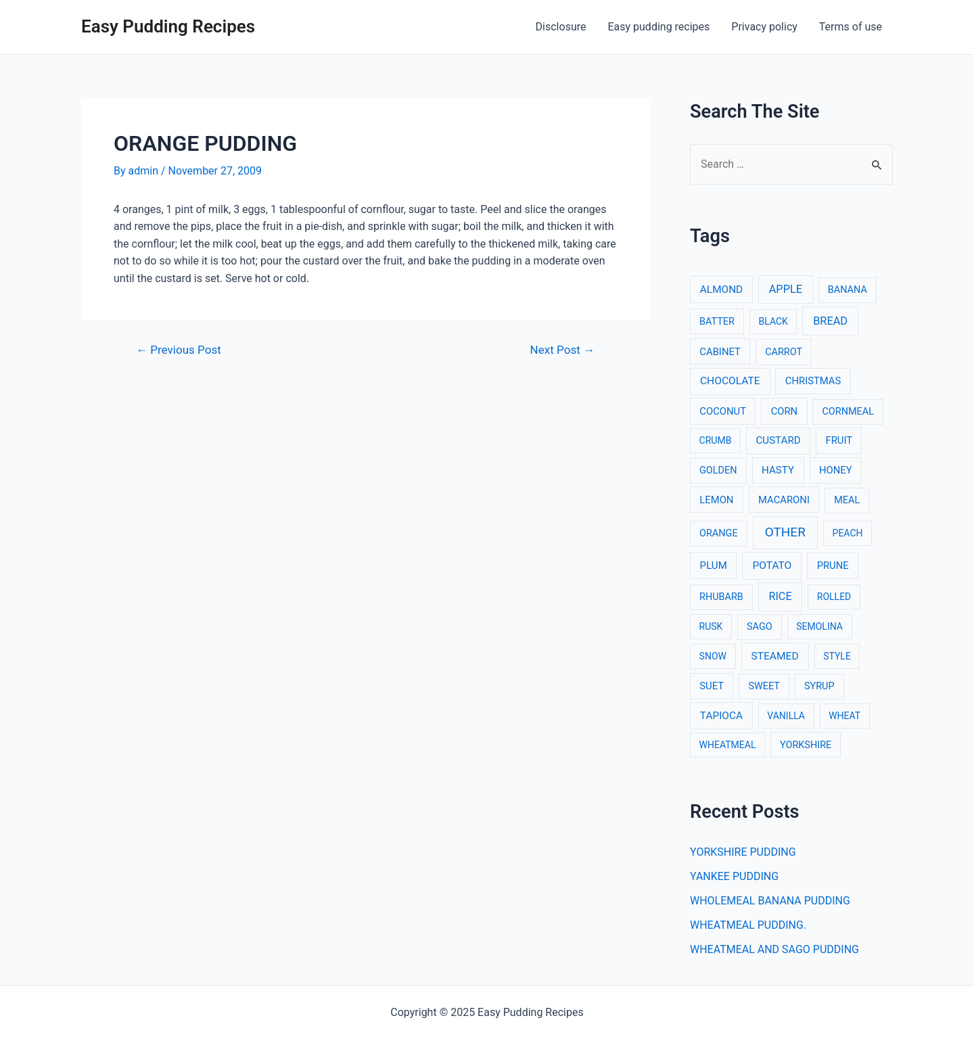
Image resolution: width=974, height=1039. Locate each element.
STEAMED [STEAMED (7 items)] (775, 656)
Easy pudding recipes (658, 26)
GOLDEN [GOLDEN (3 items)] (718, 470)
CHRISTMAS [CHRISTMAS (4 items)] (813, 381)
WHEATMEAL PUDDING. (748, 925)
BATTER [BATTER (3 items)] (717, 321)
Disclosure (561, 26)
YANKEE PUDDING (734, 876)
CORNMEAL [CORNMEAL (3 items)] (848, 411)
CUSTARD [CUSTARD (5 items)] (778, 440)
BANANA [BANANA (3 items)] (847, 290)
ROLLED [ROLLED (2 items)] (834, 596)
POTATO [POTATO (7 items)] (771, 565)
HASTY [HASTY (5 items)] (778, 470)
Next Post (562, 350)
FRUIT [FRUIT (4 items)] (839, 440)
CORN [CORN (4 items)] (784, 411)
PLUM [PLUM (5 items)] (713, 565)
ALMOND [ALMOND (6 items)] (721, 289)
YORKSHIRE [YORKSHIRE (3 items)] (805, 745)
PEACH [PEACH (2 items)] (848, 533)
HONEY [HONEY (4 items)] (835, 470)
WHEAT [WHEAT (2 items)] (844, 715)
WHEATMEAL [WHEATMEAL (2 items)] (727, 744)
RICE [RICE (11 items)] (779, 596)
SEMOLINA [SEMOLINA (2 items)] (819, 626)
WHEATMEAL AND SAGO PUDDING (774, 949)
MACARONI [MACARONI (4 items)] (784, 500)
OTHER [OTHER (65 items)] (785, 532)
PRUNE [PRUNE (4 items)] (833, 565)
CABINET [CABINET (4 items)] (720, 352)
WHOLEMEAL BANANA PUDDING (770, 900)
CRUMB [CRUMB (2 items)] (715, 440)
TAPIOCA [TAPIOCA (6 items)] (721, 716)
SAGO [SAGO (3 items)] (759, 626)
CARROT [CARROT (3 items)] (783, 352)
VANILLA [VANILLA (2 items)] (786, 715)
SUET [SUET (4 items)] (711, 686)
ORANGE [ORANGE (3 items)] (718, 533)
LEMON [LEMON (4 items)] (716, 500)
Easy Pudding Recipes (168, 26)
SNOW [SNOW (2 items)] (712, 656)
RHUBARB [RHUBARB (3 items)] (721, 597)
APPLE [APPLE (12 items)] (785, 289)
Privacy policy (764, 26)
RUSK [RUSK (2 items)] (711, 626)
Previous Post (178, 350)
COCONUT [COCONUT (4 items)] (722, 411)
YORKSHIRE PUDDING (743, 852)
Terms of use (850, 26)
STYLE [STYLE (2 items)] (837, 656)
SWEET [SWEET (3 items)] (764, 686)
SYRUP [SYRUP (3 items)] (819, 686)
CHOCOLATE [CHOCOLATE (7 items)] (730, 381)
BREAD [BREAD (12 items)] (830, 321)
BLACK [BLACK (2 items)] (773, 321)
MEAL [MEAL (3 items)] (847, 500)
